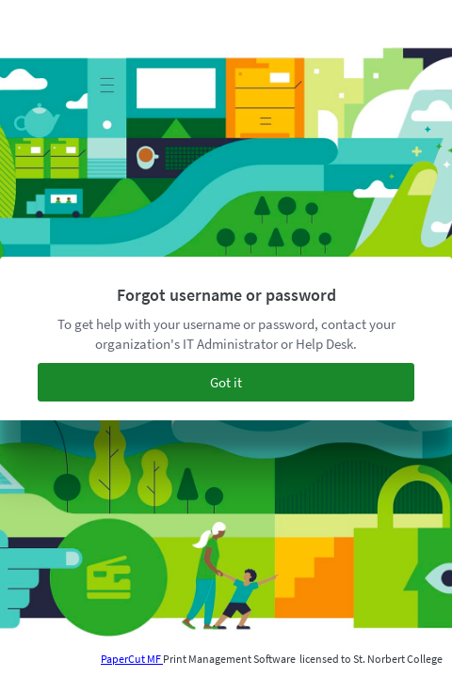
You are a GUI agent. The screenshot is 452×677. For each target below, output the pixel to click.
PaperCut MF (132, 659)
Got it (226, 382)
